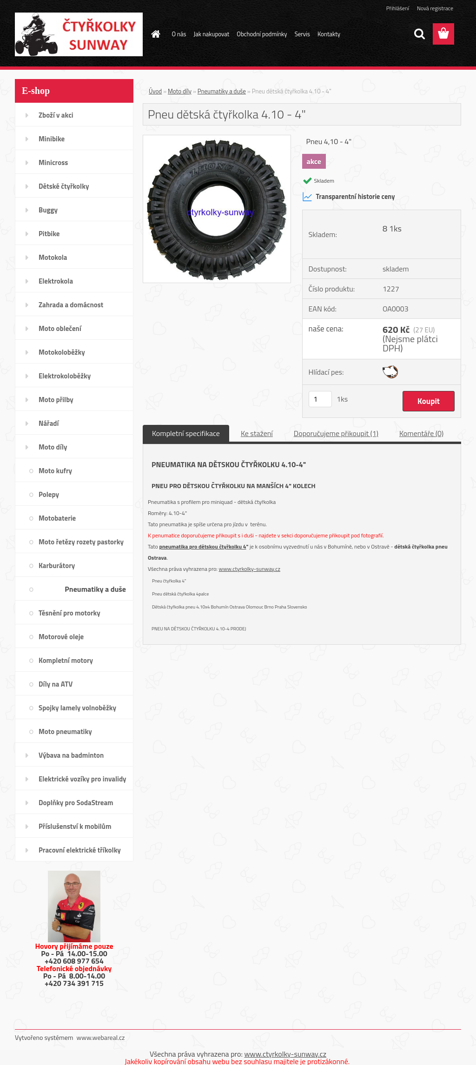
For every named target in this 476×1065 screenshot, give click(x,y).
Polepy (49, 494)
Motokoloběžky (62, 352)
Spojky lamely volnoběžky (77, 707)
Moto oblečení (60, 328)
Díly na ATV (56, 684)
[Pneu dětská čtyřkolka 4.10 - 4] (217, 139)
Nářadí (49, 423)
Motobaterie (57, 518)
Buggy (48, 210)
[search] (419, 34)
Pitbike (49, 233)
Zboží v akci (56, 115)
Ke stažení (257, 433)
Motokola (53, 257)
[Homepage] (154, 34)
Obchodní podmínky (262, 34)
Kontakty (328, 34)
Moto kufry (55, 470)
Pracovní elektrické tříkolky (80, 850)
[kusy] (320, 399)
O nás (179, 34)
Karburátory (57, 565)
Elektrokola (56, 281)
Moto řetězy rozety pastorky (81, 541)
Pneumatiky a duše (95, 589)
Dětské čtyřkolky (64, 186)
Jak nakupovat (212, 34)
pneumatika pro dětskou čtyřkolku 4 (202, 546)
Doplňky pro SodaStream (76, 802)
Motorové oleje (61, 636)
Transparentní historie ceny (348, 197)
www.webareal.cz (101, 1037)
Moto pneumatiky (65, 731)
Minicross (53, 162)
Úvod (155, 91)
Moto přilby (56, 399)
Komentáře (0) (421, 433)
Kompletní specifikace (186, 433)
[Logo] (79, 34)
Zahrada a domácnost (71, 304)
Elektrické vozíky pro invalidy (82, 779)
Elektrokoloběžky (65, 375)
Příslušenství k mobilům (75, 826)
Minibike (52, 138)
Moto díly (53, 447)
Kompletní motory (66, 660)
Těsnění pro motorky (69, 613)
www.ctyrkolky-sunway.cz (249, 568)
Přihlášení (397, 8)
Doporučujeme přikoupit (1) (336, 433)
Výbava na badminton (71, 755)
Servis (302, 34)
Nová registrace (435, 8)
